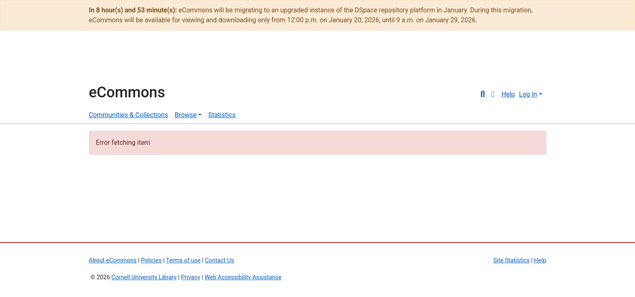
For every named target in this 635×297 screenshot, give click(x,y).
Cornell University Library (143, 277)
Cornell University (109, 61)
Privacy (190, 277)
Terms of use (183, 260)
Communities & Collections (128, 115)
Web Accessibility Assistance (242, 277)
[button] (493, 94)
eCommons (127, 92)
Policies (151, 260)
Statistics (222, 115)
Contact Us (219, 260)
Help (508, 94)
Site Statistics (512, 260)
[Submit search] (483, 94)
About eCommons (113, 260)
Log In (528, 94)
